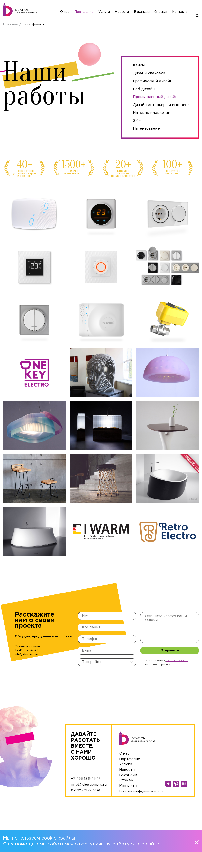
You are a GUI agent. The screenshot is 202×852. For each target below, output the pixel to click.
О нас (64, 11)
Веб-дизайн (144, 89)
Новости (122, 11)
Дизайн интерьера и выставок (161, 105)
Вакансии (142, 11)
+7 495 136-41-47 (26, 650)
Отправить (169, 650)
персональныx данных (177, 660)
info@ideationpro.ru (28, 654)
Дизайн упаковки (149, 73)
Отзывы (160, 11)
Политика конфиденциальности (141, 791)
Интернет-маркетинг (152, 112)
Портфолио (83, 11)
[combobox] (107, 662)
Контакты (180, 11)
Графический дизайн (152, 81)
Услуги (104, 11)
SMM (137, 120)
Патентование (146, 128)
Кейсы (139, 65)
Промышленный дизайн (155, 97)
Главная (11, 24)
